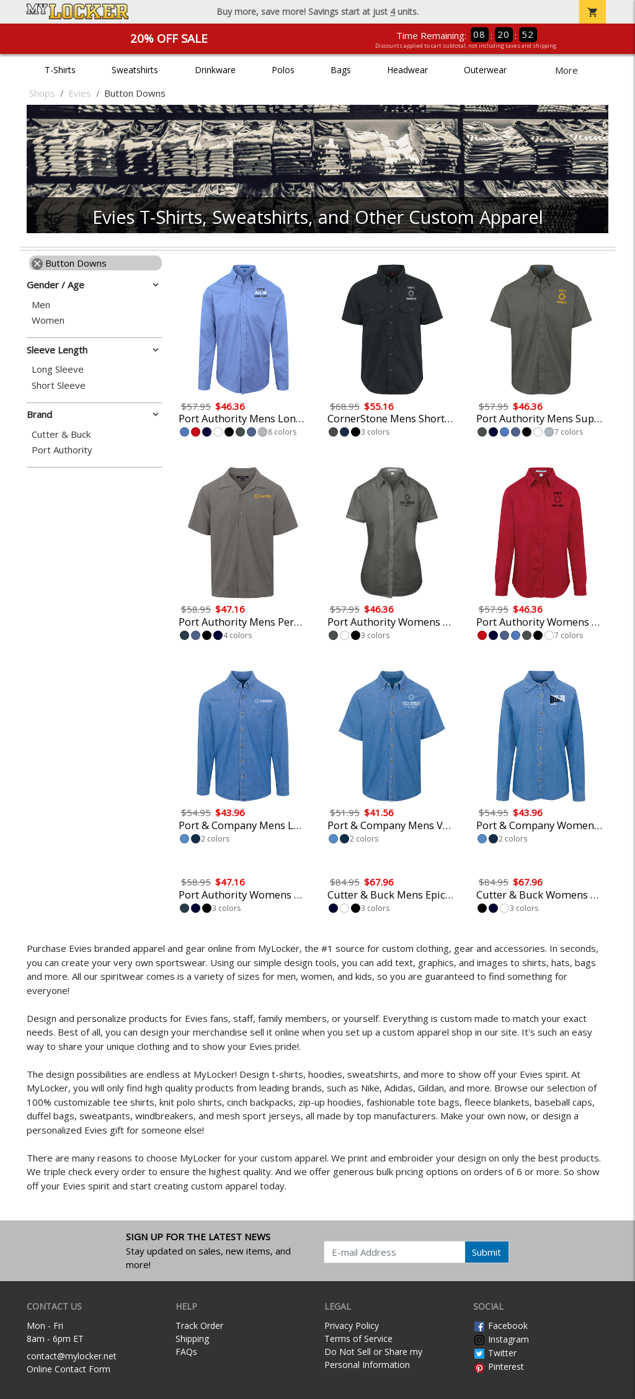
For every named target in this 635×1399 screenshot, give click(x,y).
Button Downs (69, 263)
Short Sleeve (59, 385)
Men (41, 305)
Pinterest (498, 1366)
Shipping (192, 1338)
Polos (283, 70)
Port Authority (62, 450)
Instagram (501, 1339)
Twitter (495, 1353)
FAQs (186, 1351)
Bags (341, 70)
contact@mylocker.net (72, 1356)
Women (48, 320)
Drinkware (215, 70)
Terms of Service (358, 1338)
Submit (486, 1252)
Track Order (199, 1325)
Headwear (407, 70)
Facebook (500, 1325)
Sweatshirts (135, 70)
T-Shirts (60, 70)
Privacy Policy (351, 1325)
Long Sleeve (58, 369)
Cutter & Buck (61, 434)
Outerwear (485, 70)
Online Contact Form (68, 1369)
